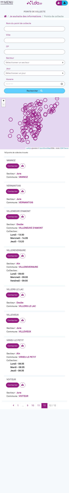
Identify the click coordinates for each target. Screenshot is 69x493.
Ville (8, 35)
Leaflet (28, 148)
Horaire (9, 79)
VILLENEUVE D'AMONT (31, 228)
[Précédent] (13, 405)
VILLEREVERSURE (16, 250)
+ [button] (3, 101)
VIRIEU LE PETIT (15, 340)
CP (7, 46)
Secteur (10, 58)
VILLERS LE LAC (14, 289)
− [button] (3, 105)
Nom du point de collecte (18, 23)
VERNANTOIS (13, 186)
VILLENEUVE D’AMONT (18, 211)
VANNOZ (10, 160)
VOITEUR (11, 379)
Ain (18, 264)
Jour (8, 69)
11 (38, 405)
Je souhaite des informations (25, 16)
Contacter (12, 166)
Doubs (20, 224)
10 (32, 405)
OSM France (64, 148)
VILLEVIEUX (12, 315)
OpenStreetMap (45, 148)
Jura (19, 174)
